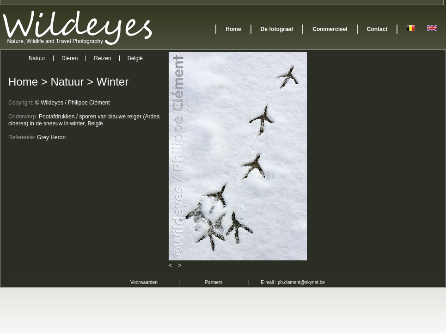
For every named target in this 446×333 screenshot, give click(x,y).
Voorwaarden (144, 282)
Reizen (102, 58)
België (135, 58)
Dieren (69, 58)
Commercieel (329, 29)
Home (233, 29)
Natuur (37, 58)
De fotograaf (277, 29)
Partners (214, 282)
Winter (112, 81)
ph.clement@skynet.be (301, 282)
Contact (377, 29)
